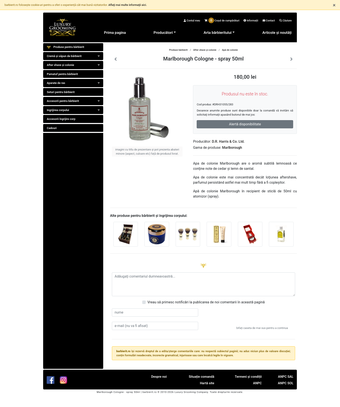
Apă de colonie (230, 50)
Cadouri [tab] (52, 128)
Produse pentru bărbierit (65, 47)
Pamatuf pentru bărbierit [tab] (62, 74)
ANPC (257, 383)
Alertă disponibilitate (245, 124)
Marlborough (232, 147)
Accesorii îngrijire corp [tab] (61, 119)
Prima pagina (115, 32)
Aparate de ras (73, 83)
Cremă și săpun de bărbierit (73, 56)
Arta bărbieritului (218, 32)
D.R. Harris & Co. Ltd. (228, 141)
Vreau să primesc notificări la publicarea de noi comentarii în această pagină (206, 302)
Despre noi (159, 377)
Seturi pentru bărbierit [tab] (61, 92)
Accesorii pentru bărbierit (73, 101)
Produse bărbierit (178, 50)
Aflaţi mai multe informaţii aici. (127, 5)
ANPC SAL (285, 377)
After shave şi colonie (73, 65)
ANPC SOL (285, 383)
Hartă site (207, 383)
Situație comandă (201, 377)
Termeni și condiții (248, 377)
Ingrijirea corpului (73, 110)
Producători (163, 32)
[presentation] (262, 316)
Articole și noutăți (277, 32)
